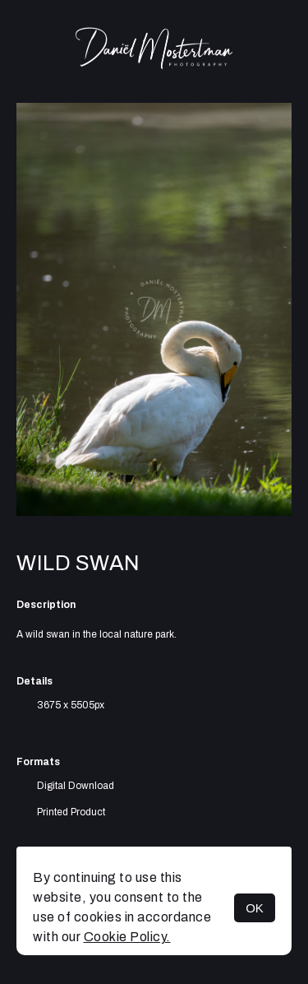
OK (255, 908)
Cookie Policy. (127, 937)
